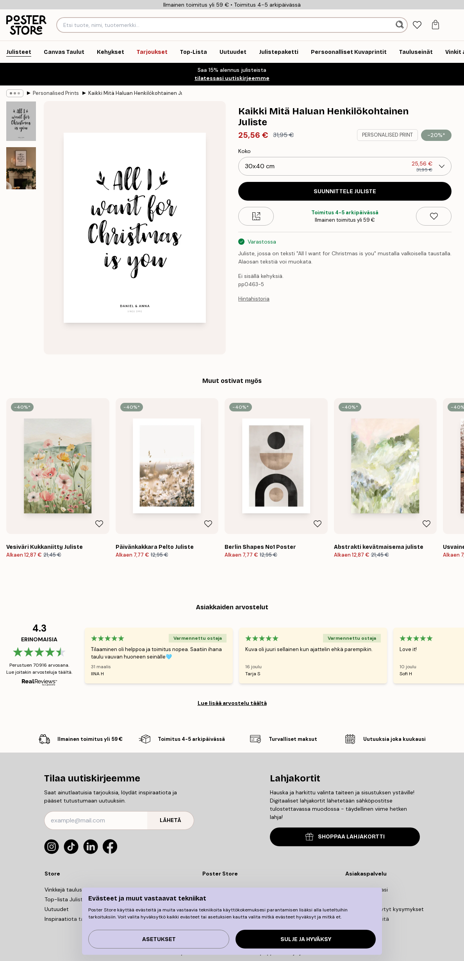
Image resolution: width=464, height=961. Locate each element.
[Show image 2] (21, 168)
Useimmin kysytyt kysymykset (384, 909)
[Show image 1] (21, 121)
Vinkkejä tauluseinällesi (73, 889)
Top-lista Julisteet (68, 899)
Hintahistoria (253, 298)
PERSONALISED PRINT (387, 135)
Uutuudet (57, 909)
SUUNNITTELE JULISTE (345, 191)
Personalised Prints (56, 93)
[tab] (417, 25)
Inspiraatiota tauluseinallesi (79, 918)
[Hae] (400, 25)
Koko (244, 151)
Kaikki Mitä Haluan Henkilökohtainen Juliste (135, 93)
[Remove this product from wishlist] (434, 216)
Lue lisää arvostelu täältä (232, 703)
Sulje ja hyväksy (305, 939)
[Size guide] (256, 216)
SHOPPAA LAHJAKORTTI (345, 836)
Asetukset (159, 939)
